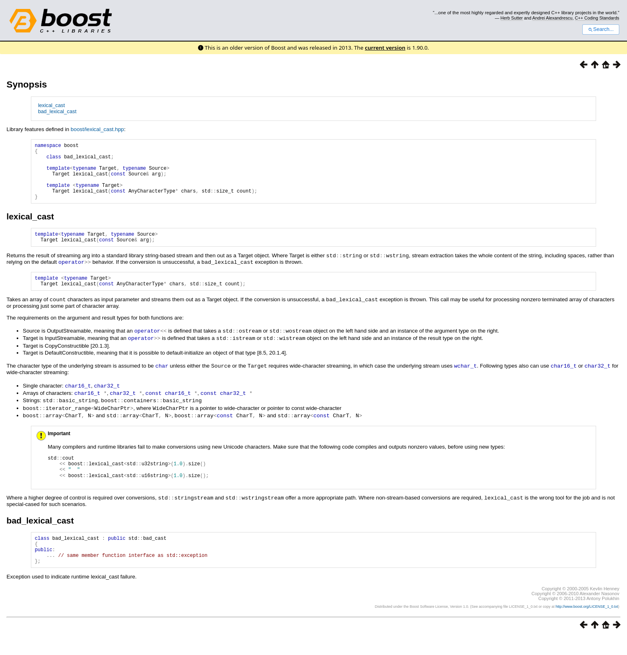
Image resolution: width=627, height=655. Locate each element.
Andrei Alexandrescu (552, 17)
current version (385, 47)
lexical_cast (51, 105)
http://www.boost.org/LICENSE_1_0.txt (586, 625)
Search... (601, 29)
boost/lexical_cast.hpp (97, 129)
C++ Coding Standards (597, 17)
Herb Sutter (512, 17)
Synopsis (27, 84)
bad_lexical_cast (57, 111)
